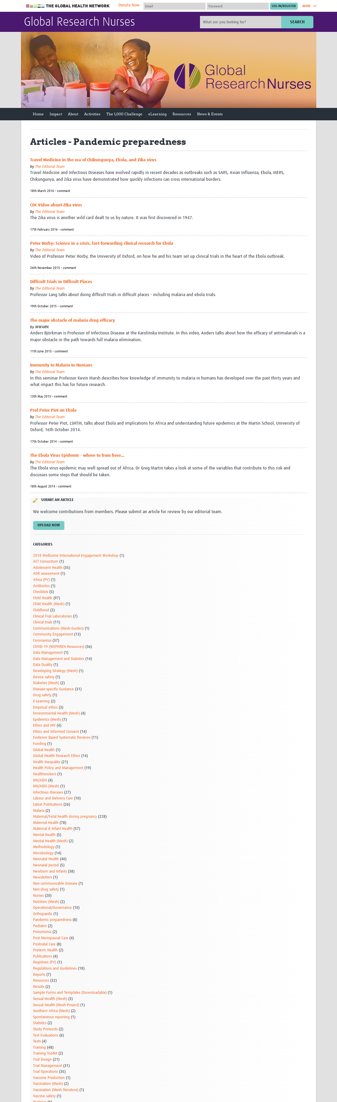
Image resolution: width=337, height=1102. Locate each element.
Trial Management (47, 1066)
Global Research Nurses (79, 22)
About (73, 114)
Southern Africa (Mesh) (51, 1011)
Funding (39, 744)
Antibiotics (41, 586)
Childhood (41, 610)
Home (38, 114)
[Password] (238, 6)
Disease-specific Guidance (53, 689)
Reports (39, 975)
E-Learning (41, 701)
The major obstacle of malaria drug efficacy (72, 320)
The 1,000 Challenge (124, 114)
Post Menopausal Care (50, 938)
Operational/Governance (52, 908)
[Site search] (241, 22)
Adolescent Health (47, 568)
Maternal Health (45, 823)
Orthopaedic (42, 914)
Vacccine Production (49, 1078)
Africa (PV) (41, 580)
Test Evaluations (45, 1035)
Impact (56, 114)
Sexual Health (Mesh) (50, 999)
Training (39, 1048)
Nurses (38, 896)
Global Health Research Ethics (56, 756)
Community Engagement (53, 634)
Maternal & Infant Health (52, 829)
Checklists (40, 592)
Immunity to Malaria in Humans (61, 365)
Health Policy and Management (58, 768)
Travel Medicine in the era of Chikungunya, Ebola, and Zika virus (93, 160)
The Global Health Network (67, 6)
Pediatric (40, 926)
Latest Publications (47, 805)
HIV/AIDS (40, 780)
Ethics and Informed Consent (56, 732)
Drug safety (42, 695)
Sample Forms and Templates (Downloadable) (70, 993)
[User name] (175, 6)
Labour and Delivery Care (53, 798)
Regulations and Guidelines (55, 968)
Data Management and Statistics (58, 659)
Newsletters (42, 877)
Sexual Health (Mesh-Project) (56, 1005)
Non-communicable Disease (55, 884)
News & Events (210, 114)
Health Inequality (46, 762)
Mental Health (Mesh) (50, 841)
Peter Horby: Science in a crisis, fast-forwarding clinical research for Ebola (101, 243)
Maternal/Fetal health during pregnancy (65, 817)
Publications (42, 956)
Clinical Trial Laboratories (52, 616)
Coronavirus (42, 641)
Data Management (48, 653)
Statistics (39, 1023)
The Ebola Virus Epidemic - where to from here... (77, 455)
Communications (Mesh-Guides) (58, 628)
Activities (92, 114)
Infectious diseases (48, 792)
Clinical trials (42, 622)
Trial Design (42, 1060)
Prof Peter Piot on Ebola (53, 410)
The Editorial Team (50, 167)
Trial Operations (45, 1072)
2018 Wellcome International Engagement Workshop (75, 556)
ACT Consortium (45, 562)
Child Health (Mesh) (48, 604)
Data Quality (42, 665)
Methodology (43, 847)
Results (38, 987)
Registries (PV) (44, 962)
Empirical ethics (45, 708)
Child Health (42, 598)
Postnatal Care (44, 944)
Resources (181, 114)
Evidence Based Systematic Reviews (61, 738)
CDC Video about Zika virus (56, 205)
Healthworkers (44, 774)
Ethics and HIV (44, 725)
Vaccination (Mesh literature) (55, 1090)
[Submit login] (284, 6)
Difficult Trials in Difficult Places (61, 282)
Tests (37, 1041)
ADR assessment (46, 574)
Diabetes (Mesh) (46, 683)
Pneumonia (42, 932)
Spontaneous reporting (51, 1017)
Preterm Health (45, 950)
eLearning (157, 114)
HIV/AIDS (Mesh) (46, 786)
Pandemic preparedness (52, 920)
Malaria (38, 811)
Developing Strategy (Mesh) (55, 671)
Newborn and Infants (50, 871)
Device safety (43, 677)
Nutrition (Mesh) (46, 902)
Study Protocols (45, 1029)
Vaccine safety (44, 1096)
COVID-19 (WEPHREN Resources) (58, 647)
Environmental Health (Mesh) (56, 713)
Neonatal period (46, 865)
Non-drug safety (46, 889)
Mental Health (44, 835)
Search (297, 22)
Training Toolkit (45, 1053)
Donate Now (129, 5)
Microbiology (43, 853)
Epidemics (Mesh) (47, 720)
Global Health (44, 750)
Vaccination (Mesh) (48, 1084)
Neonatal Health (46, 859)
